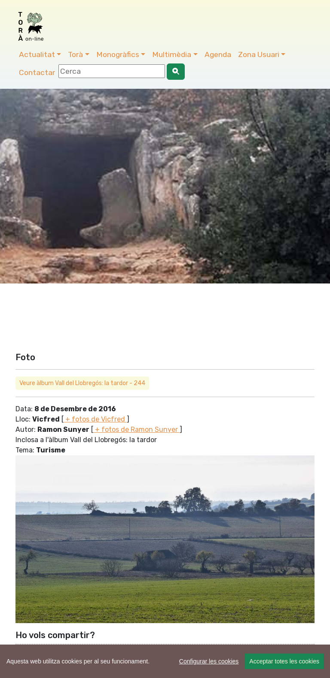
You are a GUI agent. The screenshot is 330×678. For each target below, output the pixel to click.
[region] (165, 661)
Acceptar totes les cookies (284, 661)
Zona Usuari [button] (258, 54)
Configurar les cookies (209, 661)
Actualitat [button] (37, 54)
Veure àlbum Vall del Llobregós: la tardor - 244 (82, 383)
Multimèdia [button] (171, 54)
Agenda (218, 54)
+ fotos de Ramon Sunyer (136, 429)
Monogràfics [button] (117, 54)
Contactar (37, 72)
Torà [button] (75, 54)
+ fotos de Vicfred (95, 419)
